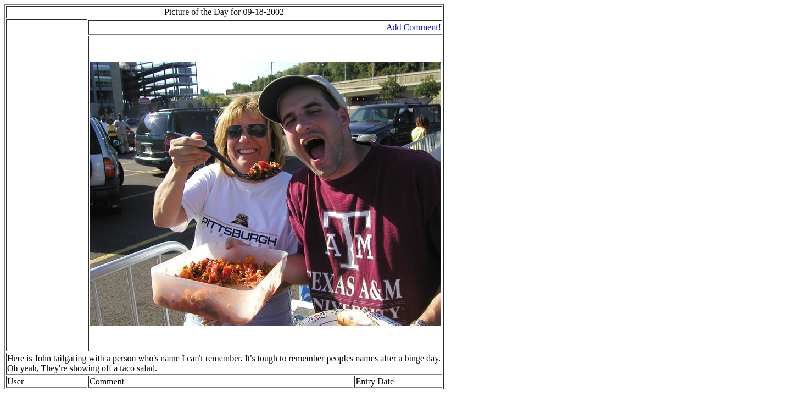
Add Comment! (413, 27)
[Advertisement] (40, 185)
